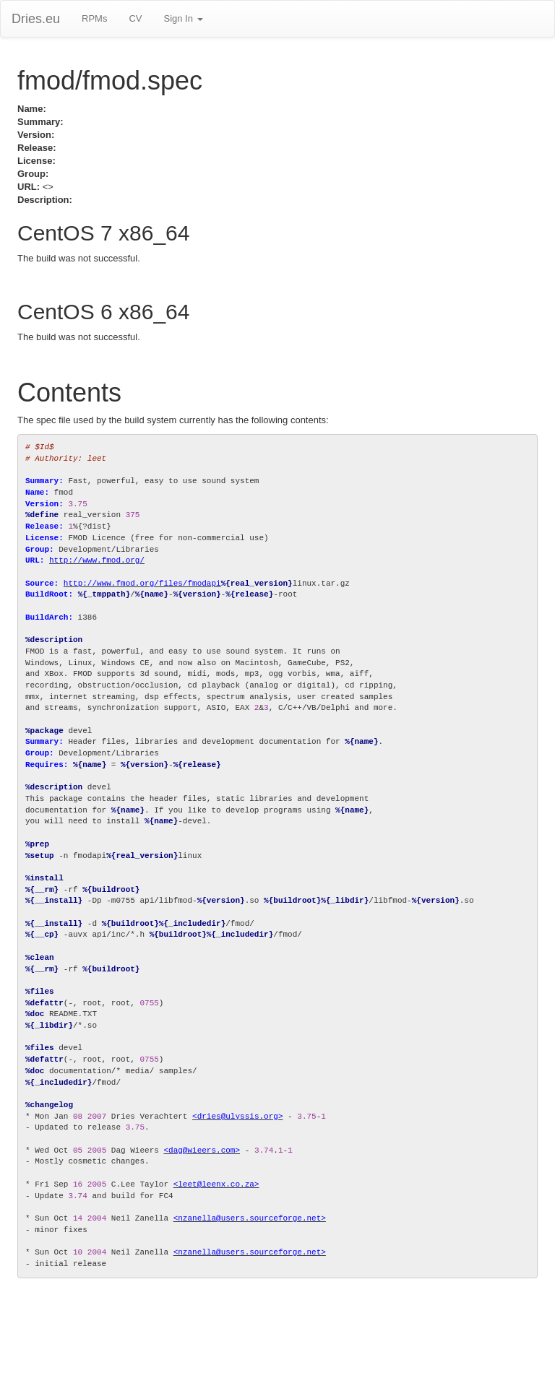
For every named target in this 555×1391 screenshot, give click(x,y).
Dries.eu (36, 19)
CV (135, 18)
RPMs (94, 18)
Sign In (182, 18)
